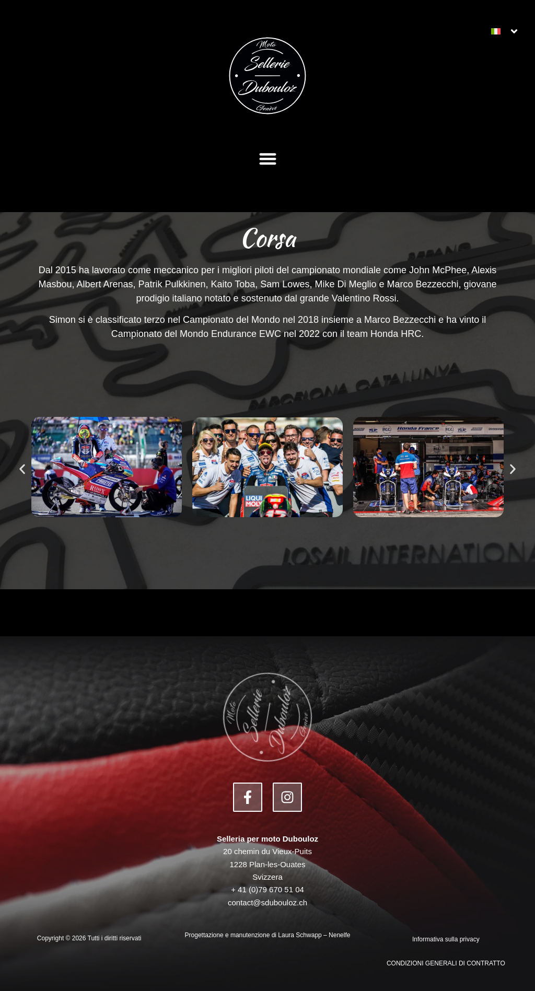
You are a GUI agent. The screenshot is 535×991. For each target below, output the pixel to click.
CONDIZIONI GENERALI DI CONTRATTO (446, 963)
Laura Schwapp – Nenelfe (314, 935)
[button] (268, 158)
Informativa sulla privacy (446, 939)
